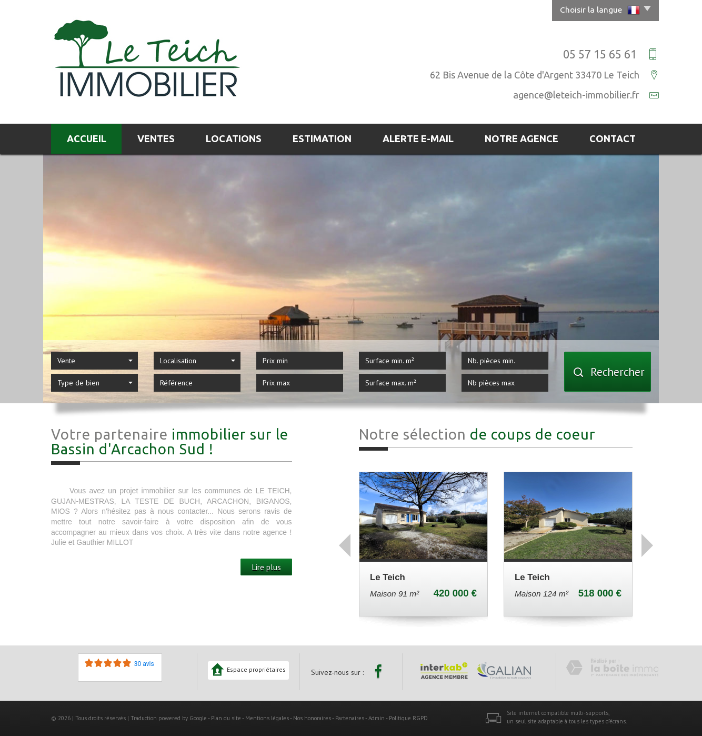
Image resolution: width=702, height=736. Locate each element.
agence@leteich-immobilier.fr (576, 94)
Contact (612, 138)
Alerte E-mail (418, 138)
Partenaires (349, 718)
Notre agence (521, 138)
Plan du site (226, 718)
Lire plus (266, 567)
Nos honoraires (312, 718)
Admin (376, 718)
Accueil (86, 138)
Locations (234, 138)
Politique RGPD (408, 718)
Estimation (322, 138)
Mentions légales (267, 718)
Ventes (156, 138)
